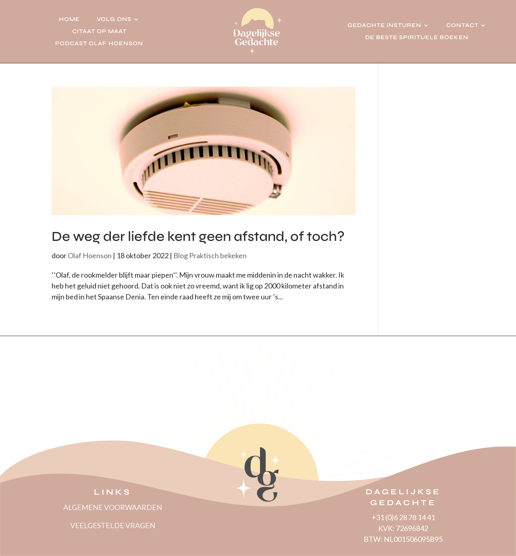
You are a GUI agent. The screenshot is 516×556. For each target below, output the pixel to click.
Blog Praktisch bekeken (210, 255)
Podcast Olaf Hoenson (99, 44)
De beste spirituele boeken (416, 38)
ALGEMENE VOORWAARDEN (112, 507)
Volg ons (114, 20)
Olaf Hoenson (90, 255)
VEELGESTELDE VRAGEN (112, 525)
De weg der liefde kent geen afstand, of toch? (198, 236)
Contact (462, 26)
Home (69, 20)
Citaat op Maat (99, 32)
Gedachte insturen (384, 26)
